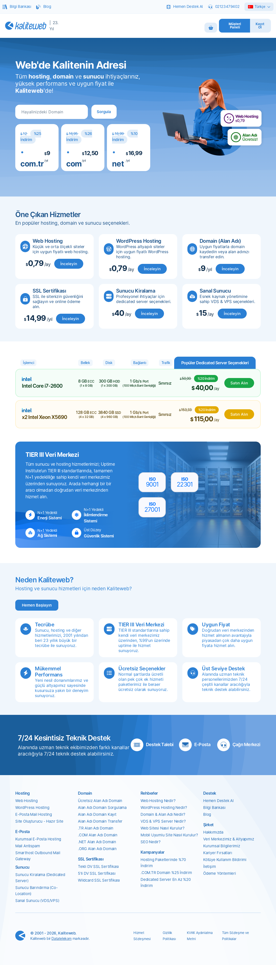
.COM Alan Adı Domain (97, 835)
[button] (104, 112)
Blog (207, 814)
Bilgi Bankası (214, 807)
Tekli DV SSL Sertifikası (98, 866)
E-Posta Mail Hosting (33, 814)
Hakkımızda (213, 832)
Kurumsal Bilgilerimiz (221, 845)
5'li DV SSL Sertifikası (96, 873)
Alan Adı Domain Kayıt (97, 814)
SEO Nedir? (151, 841)
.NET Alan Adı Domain (97, 841)
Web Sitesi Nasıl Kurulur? (163, 828)
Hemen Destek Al (218, 800)
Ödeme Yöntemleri (219, 873)
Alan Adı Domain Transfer (100, 821)
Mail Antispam (27, 845)
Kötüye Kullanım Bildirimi (224, 859)
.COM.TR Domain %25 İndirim (166, 872)
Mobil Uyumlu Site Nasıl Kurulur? (169, 835)
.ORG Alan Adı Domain (97, 848)
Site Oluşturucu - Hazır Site (39, 821)
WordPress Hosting (32, 807)
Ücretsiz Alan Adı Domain (100, 800)
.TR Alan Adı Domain (95, 828)
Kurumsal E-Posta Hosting (38, 839)
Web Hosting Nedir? (158, 800)
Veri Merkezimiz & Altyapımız (228, 839)
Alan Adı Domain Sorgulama (102, 807)
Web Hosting (26, 800)
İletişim (209, 866)
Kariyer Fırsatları (217, 852)
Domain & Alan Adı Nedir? (163, 814)
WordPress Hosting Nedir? (164, 807)
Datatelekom (61, 938)
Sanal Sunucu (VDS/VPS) (37, 900)
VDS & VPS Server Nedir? (163, 821)
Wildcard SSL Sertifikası (99, 880)
